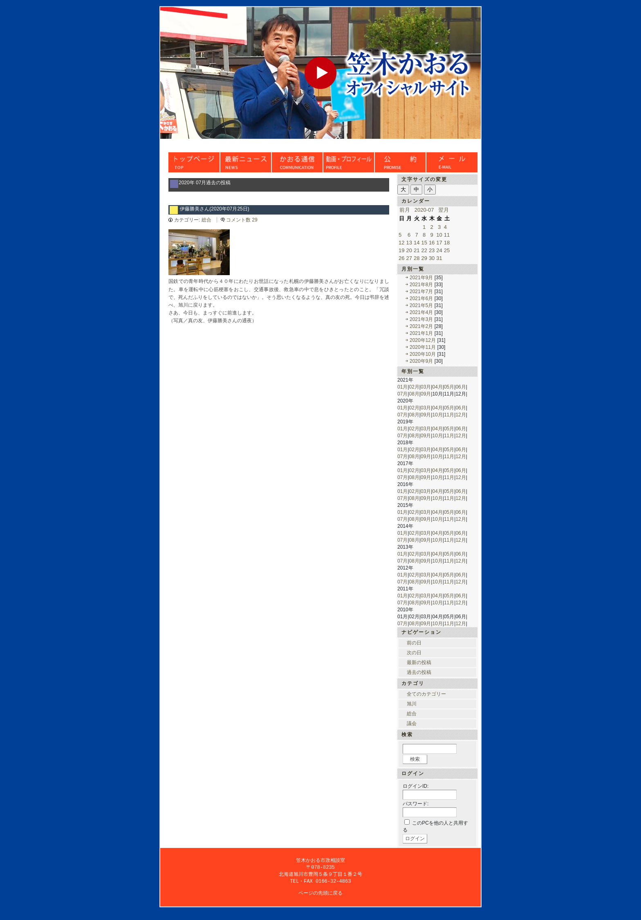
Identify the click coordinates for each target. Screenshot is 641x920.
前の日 (414, 643)
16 (432, 243)
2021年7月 (421, 291)
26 (401, 258)
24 (439, 250)
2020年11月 (423, 347)
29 (424, 258)
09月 (426, 394)
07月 (402, 394)
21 (416, 250)
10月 (437, 415)
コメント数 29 (242, 220)
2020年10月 (423, 354)
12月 (460, 415)
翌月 (443, 210)
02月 (414, 387)
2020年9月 (421, 361)
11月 (449, 415)
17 (439, 243)
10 (439, 235)
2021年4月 (421, 312)
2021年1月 (421, 333)
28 (416, 258)
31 (439, 258)
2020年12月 (423, 340)
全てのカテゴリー (426, 694)
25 (447, 250)
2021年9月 (421, 277)
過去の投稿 (419, 672)
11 (447, 235)
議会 (412, 723)
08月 (414, 394)
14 (416, 243)
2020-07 (424, 210)
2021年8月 (421, 284)
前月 (404, 210)
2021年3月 (421, 319)
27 (409, 258)
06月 (460, 387)
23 (432, 250)
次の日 (414, 653)
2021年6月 (421, 298)
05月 (449, 387)
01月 (402, 387)
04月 (437, 387)
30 (432, 258)
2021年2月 (421, 326)
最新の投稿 (419, 662)
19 (401, 250)
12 (401, 243)
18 (447, 243)
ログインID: (415, 786)
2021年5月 (421, 305)
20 (409, 250)
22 (424, 250)
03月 (426, 387)
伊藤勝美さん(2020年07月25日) (214, 209)
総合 (206, 220)
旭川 (412, 704)
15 (424, 243)
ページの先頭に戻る (320, 894)
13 (409, 243)
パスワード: (415, 804)
